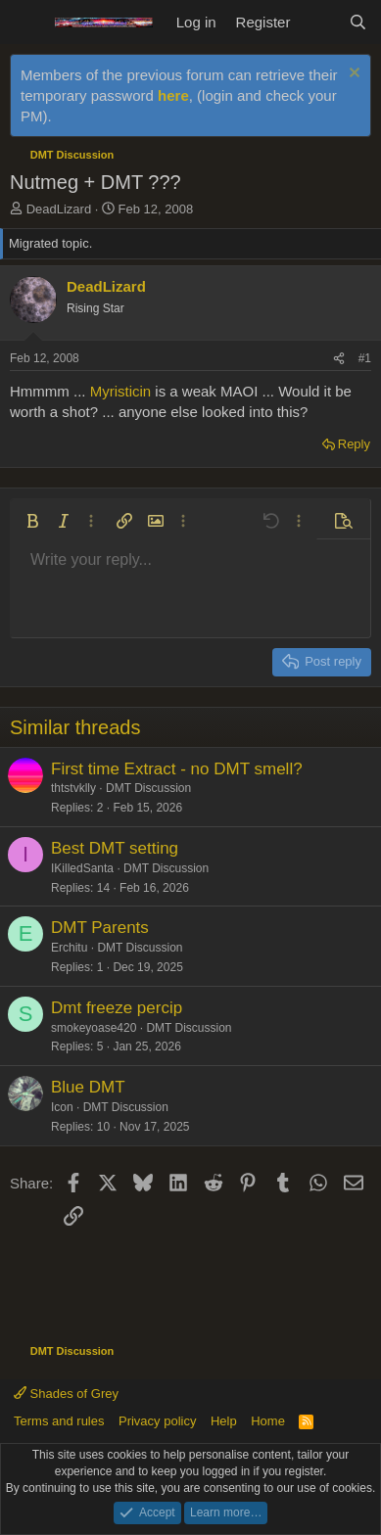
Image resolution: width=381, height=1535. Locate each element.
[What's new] (319, 22)
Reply (354, 444)
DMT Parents (100, 927)
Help (224, 1421)
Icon (62, 1107)
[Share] (339, 359)
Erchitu (69, 947)
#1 (364, 358)
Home (268, 1421)
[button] (32, 520)
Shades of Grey (66, 1393)
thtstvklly (73, 788)
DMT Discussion (148, 788)
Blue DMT (88, 1087)
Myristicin (121, 391)
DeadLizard (59, 209)
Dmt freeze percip (116, 1008)
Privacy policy (157, 1421)
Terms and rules (59, 1421)
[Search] (358, 22)
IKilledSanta (82, 868)
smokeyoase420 (93, 1028)
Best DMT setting (114, 848)
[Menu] (27, 22)
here (173, 95)
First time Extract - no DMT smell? (177, 769)
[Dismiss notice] (352, 75)
